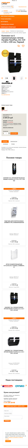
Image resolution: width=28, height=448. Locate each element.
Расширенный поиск (23, 6)
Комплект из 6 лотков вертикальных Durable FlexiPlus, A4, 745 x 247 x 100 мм (14, 179)
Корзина (6, 11)
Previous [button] (2, 78)
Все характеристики (5, 94)
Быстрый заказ (6, 13)
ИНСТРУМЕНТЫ (4, 21)
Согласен (8, 441)
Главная (3, 31)
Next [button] (26, 78)
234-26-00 (21, 11)
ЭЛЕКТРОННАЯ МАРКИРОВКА (7, 16)
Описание (5, 141)
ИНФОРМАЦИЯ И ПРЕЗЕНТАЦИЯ (8, 27)
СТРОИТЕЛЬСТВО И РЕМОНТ (7, 24)
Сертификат (5, 144)
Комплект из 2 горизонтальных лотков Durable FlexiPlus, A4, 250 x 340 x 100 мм (14, 352)
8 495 (9, 403)
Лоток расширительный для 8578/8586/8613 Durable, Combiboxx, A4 (14, 266)
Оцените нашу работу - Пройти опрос (15, 406)
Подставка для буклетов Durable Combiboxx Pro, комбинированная (14, 222)
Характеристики (13, 141)
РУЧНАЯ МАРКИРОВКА (6, 19)
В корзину (14, 133)
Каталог (7, 31)
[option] (14, 62)
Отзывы (13, 144)
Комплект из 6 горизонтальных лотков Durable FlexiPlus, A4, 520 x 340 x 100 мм (14, 309)
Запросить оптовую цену (8, 127)
